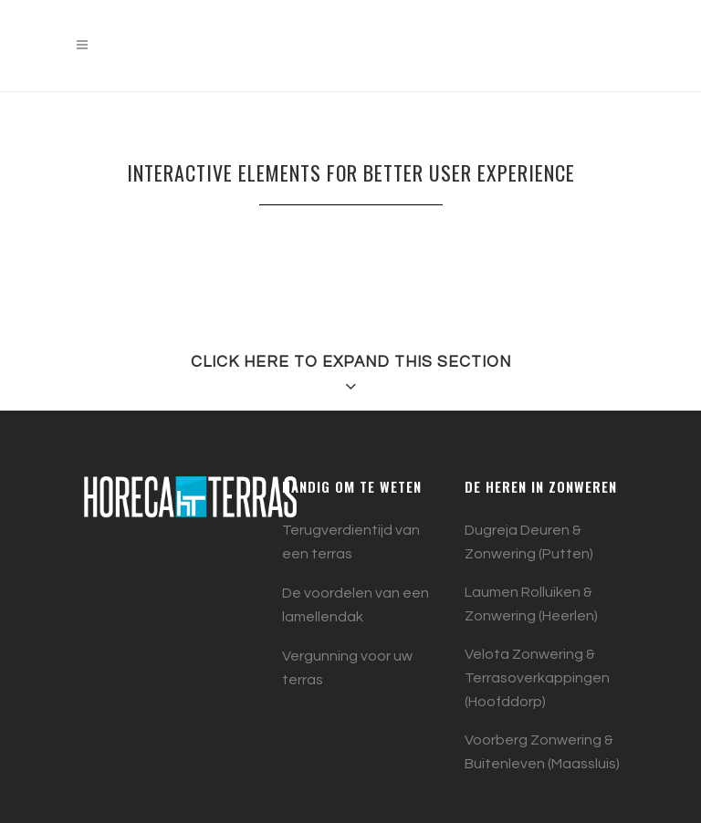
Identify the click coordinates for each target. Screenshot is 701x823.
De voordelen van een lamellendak (355, 605)
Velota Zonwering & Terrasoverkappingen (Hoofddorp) (537, 678)
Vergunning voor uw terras (347, 668)
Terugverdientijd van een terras (351, 542)
